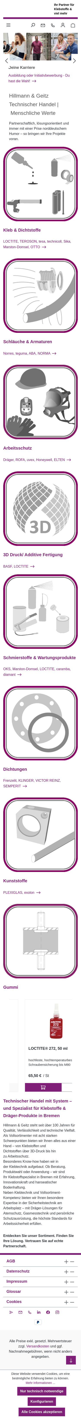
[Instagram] (57, 1311)
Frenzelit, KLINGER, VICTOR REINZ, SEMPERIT (32, 783)
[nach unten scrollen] (71, 1360)
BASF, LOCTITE (18, 566)
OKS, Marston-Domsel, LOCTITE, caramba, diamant (37, 671)
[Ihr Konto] (63, 25)
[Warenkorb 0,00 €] (73, 25)
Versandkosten (37, 1346)
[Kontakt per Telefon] (53, 25)
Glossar (13, 1291)
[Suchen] (33, 25)
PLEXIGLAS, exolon (21, 892)
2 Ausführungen (40, 1087)
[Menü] (8, 25)
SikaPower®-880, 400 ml (35, 1048)
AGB (10, 1261)
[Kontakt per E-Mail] (43, 25)
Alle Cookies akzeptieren (41, 1412)
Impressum (16, 1281)
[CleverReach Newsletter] (11, 1311)
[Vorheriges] (6, 61)
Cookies (14, 1302)
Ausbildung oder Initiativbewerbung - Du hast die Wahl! (39, 78)
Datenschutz (18, 1271)
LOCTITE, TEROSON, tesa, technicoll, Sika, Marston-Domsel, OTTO (37, 244)
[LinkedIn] (38, 1311)
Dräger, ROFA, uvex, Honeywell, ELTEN (37, 460)
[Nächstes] (74, 61)
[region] (40, 1046)
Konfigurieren (41, 1401)
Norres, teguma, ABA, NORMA (29, 353)
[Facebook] (48, 1311)
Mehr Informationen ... (40, 1383)
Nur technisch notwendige (41, 1391)
